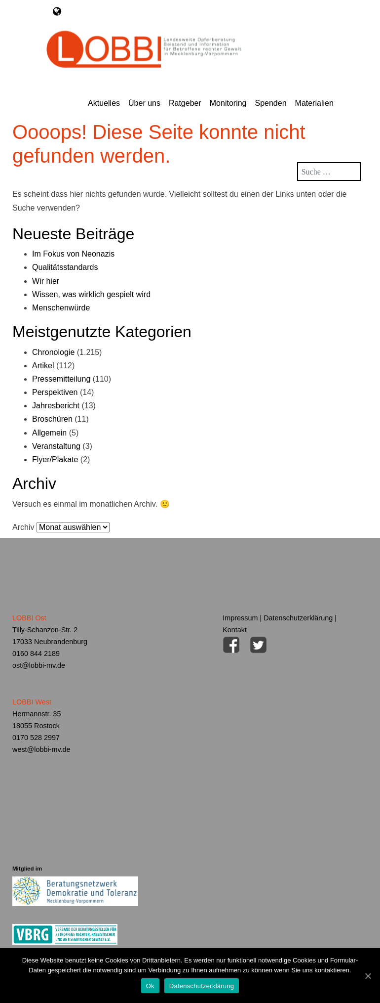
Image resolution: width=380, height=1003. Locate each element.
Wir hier (45, 281)
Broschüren (52, 419)
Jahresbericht (55, 405)
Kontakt (235, 630)
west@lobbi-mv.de (41, 749)
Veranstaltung (56, 446)
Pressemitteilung (61, 379)
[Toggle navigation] (57, 11)
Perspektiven (55, 392)
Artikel (43, 365)
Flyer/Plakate (55, 459)
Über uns (144, 103)
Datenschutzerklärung (298, 618)
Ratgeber (185, 103)
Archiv (23, 527)
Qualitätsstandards (65, 267)
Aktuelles (104, 103)
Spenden (270, 103)
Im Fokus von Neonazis (73, 254)
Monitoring (228, 103)
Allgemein (49, 433)
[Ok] (368, 976)
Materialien (314, 103)
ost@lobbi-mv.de (38, 665)
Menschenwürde (61, 308)
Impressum (240, 618)
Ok (150, 986)
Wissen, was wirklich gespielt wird (91, 294)
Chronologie (53, 352)
